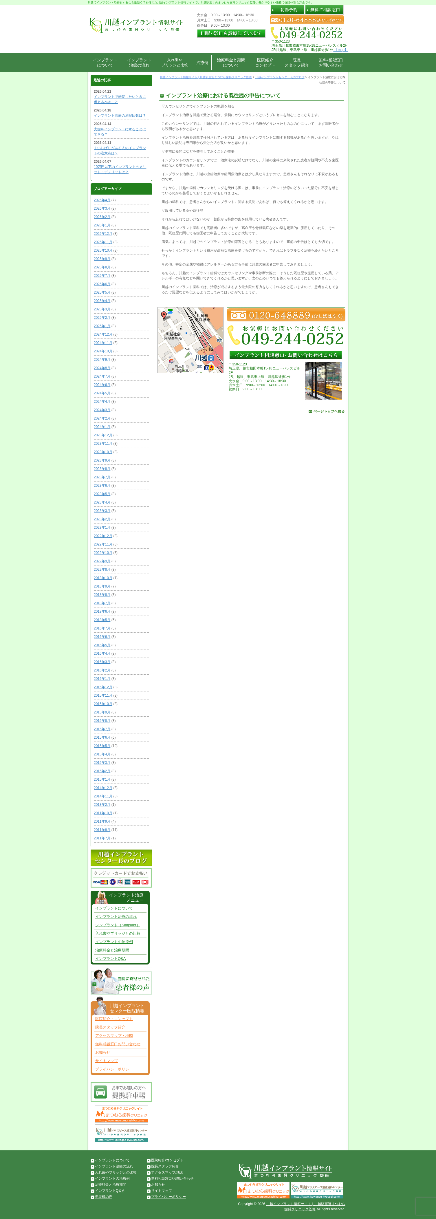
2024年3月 (102, 410)
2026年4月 (102, 200)
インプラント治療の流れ (139, 62)
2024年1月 (102, 427)
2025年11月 (103, 242)
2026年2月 (102, 217)
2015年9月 (102, 712)
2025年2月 (102, 318)
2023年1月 (102, 528)
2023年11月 (103, 444)
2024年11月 (103, 343)
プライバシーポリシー (114, 1069)
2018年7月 (102, 603)
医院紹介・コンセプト (114, 1019)
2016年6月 (102, 637)
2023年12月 (103, 435)
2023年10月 (103, 452)
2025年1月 (102, 326)
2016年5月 (102, 645)
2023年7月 (102, 477)
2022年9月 (102, 561)
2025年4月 (102, 301)
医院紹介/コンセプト (167, 1160)
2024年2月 (102, 418)
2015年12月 (103, 687)
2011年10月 (103, 813)
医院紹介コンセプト (265, 62)
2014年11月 (103, 796)
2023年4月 (102, 502)
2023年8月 (102, 469)
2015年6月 (102, 737)
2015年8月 (102, 721)
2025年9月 (102, 259)
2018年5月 (102, 620)
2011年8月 (102, 830)
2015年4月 (102, 754)
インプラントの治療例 (114, 942)
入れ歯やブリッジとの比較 (117, 933)
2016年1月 (102, 679)
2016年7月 (102, 628)
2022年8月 (102, 570)
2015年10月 (103, 704)
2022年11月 (103, 544)
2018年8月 (102, 595)
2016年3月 (102, 662)
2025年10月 (103, 250)
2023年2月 (102, 519)
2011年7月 (102, 838)
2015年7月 (102, 729)
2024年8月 (102, 368)
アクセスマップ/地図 (167, 1172)
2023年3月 (102, 511)
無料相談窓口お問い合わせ (331, 62)
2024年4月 (102, 402)
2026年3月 (102, 208)
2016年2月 (102, 670)
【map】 (340, 50)
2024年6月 (102, 385)
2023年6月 (102, 486)
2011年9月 (102, 821)
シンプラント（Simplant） (117, 925)
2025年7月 (102, 276)
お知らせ (102, 1052)
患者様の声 (103, 1197)
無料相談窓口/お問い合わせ (172, 1178)
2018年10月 (103, 578)
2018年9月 (102, 586)
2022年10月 (103, 553)
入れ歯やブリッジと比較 (175, 62)
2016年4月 (102, 653)
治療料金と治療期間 (112, 950)
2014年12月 (103, 788)
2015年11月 (103, 695)
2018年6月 (102, 612)
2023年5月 (102, 494)
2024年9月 (102, 360)
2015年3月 (102, 763)
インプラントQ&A (110, 958)
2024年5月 (102, 393)
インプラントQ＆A (109, 1191)
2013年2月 (102, 805)
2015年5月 (102, 746)
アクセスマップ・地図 (114, 1035)
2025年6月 (102, 284)
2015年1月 (102, 779)
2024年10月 (103, 351)
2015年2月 (102, 771)
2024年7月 (102, 376)
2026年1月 (102, 225)
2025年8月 (102, 267)
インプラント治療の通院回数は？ (120, 116)
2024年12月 (103, 334)
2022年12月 (103, 536)
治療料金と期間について (231, 62)
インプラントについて (105, 62)
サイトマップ (106, 1061)
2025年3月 (102, 309)
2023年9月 (102, 460)
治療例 (202, 62)
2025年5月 (102, 292)
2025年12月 (103, 234)
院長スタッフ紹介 (297, 62)
